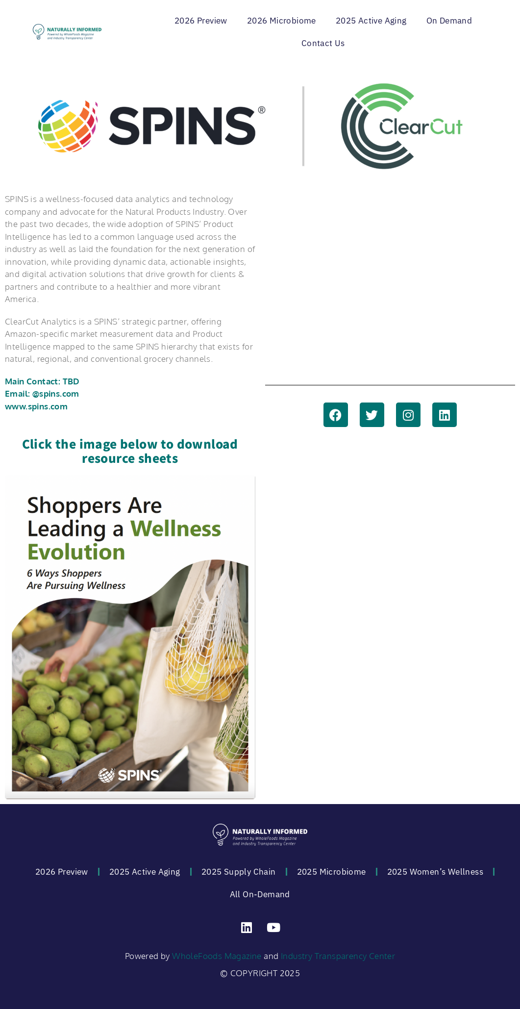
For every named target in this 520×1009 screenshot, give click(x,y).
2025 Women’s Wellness (435, 871)
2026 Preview (200, 20)
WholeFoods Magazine (217, 956)
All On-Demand (260, 894)
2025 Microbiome (331, 871)
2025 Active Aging (371, 20)
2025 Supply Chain (238, 871)
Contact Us (323, 43)
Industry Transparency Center (338, 956)
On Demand (449, 20)
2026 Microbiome (281, 20)
